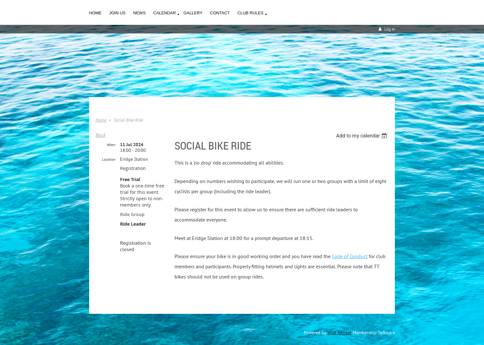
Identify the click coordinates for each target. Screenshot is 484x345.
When (111, 144)
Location (108, 159)
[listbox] (362, 136)
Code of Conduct (349, 256)
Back (100, 135)
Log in (389, 29)
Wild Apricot (339, 332)
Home (101, 120)
